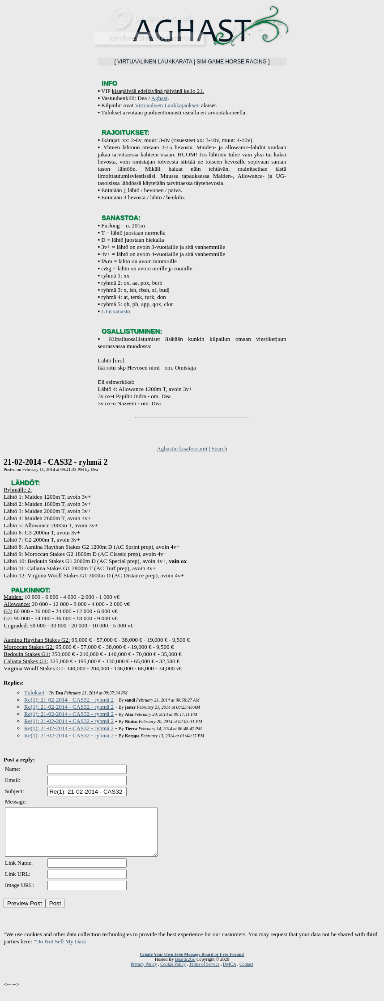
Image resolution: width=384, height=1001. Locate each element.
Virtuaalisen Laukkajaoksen (167, 105)
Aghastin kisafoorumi (182, 448)
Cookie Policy (173, 973)
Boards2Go (185, 968)
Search (219, 448)
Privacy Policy (144, 973)
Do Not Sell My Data (60, 950)
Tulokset (34, 692)
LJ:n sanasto (115, 311)
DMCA (229, 973)
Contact (246, 973)
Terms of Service (204, 973)
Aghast (159, 98)
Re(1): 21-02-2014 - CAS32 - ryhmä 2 (69, 699)
